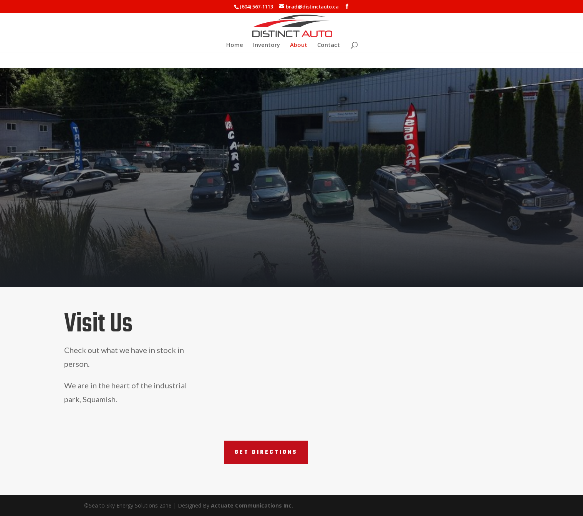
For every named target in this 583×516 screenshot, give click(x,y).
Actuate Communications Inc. (252, 505)
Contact (328, 45)
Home (234, 45)
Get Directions (266, 452)
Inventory (266, 45)
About (298, 45)
